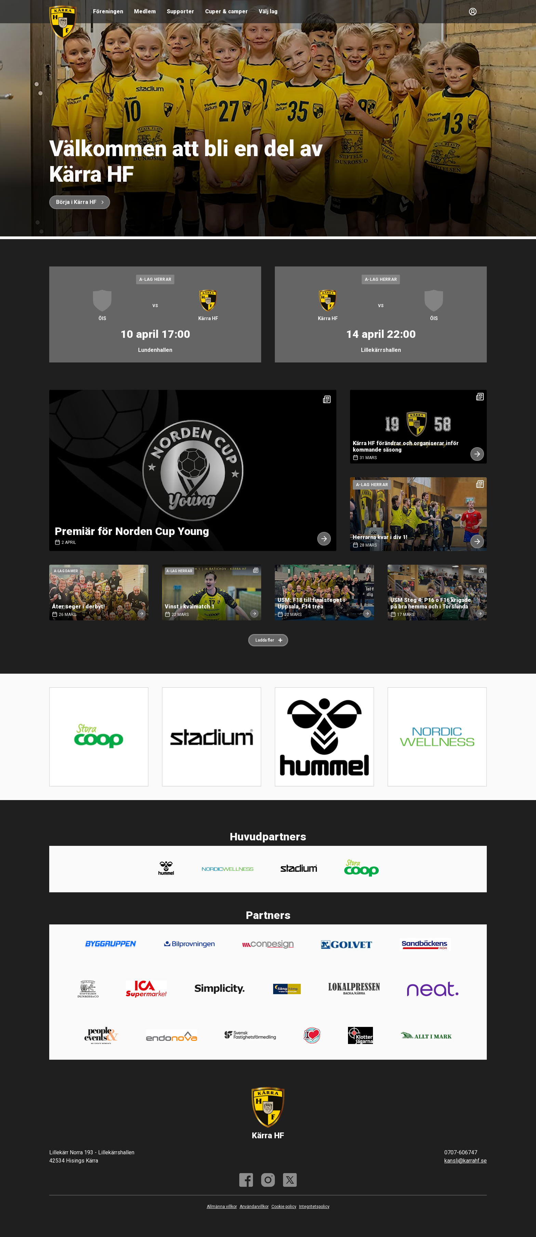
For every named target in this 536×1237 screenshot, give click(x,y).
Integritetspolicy (314, 1206)
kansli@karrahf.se (465, 1160)
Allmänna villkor (222, 1206)
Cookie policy (283, 1206)
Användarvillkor (254, 1206)
